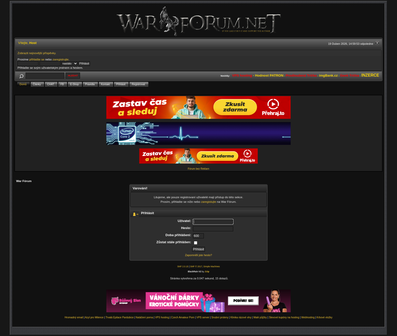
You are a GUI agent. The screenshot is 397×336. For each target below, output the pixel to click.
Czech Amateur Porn (182, 317)
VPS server (202, 317)
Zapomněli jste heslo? (198, 255)
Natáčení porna (144, 317)
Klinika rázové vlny (240, 317)
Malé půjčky (260, 317)
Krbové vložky (324, 317)
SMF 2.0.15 (182, 266)
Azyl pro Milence (94, 317)
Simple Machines (211, 266)
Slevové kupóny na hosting (284, 317)
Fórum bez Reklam (198, 168)
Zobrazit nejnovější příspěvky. (36, 53)
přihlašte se (36, 59)
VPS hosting (162, 317)
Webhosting (308, 317)
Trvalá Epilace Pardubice (120, 317)
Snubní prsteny (219, 317)
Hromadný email (74, 317)
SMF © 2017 (196, 266)
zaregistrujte (60, 59)
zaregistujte (208, 201)
